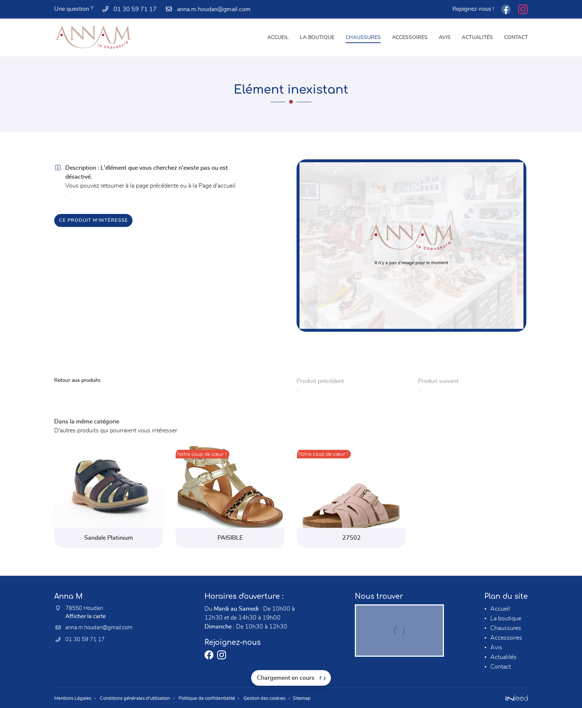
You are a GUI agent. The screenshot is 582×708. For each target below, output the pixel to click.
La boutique (317, 37)
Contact (516, 37)
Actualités (477, 37)
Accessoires (410, 37)
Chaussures (363, 37)
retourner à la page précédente (140, 186)
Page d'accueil (217, 186)
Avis (445, 37)
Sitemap (322, 698)
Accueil (278, 37)
